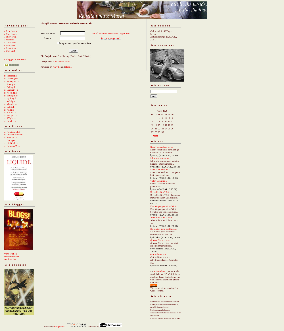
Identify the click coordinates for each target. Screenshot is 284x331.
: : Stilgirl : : (10, 112)
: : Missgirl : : (10, 104)
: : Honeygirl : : (11, 81)
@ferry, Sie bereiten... (160, 240)
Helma (68, 66)
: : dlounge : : (10, 137)
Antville (57, 66)
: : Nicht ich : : (11, 143)
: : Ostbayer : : (11, 140)
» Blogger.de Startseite (15, 59)
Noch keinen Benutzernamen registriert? (111, 33)
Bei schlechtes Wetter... (161, 192)
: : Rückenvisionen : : (14, 134)
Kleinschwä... (160, 271)
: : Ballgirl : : (10, 106)
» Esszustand (10, 48)
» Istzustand (9, 45)
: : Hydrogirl (10, 98)
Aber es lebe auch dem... (162, 217)
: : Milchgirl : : (11, 101)
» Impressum (10, 36)
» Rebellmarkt (11, 31)
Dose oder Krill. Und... (161, 169)
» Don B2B (9, 50)
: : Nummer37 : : (12, 146)
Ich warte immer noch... (161, 158)
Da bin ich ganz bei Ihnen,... (163, 228)
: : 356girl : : (10, 118)
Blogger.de (59, 326)
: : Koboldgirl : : (12, 92)
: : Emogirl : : (10, 115)
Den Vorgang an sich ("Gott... (164, 206)
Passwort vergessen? (110, 38)
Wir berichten (10, 259)
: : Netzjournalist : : (13, 132)
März (155, 135)
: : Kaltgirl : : (10, 109)
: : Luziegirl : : (11, 89)
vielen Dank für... (158, 180)
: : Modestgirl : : (12, 75)
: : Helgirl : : (10, 121)
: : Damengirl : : (11, 78)
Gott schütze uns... (159, 254)
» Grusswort (10, 42)
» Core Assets (10, 34)
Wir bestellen (10, 253)
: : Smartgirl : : (11, 84)
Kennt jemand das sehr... (162, 147)
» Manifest (9, 39)
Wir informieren (11, 256)
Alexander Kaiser (61, 61)
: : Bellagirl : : (10, 87)
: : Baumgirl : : (11, 95)
